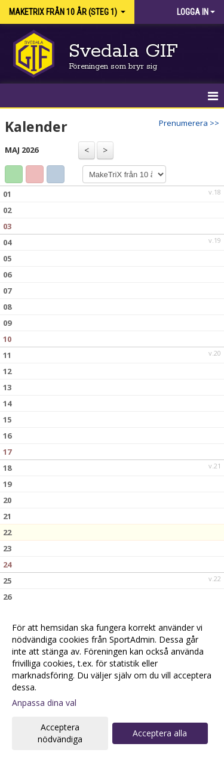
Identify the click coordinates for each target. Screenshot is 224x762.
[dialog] (112, 683)
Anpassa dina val (44, 703)
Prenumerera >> (189, 123)
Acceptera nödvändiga (60, 733)
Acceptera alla (160, 733)
